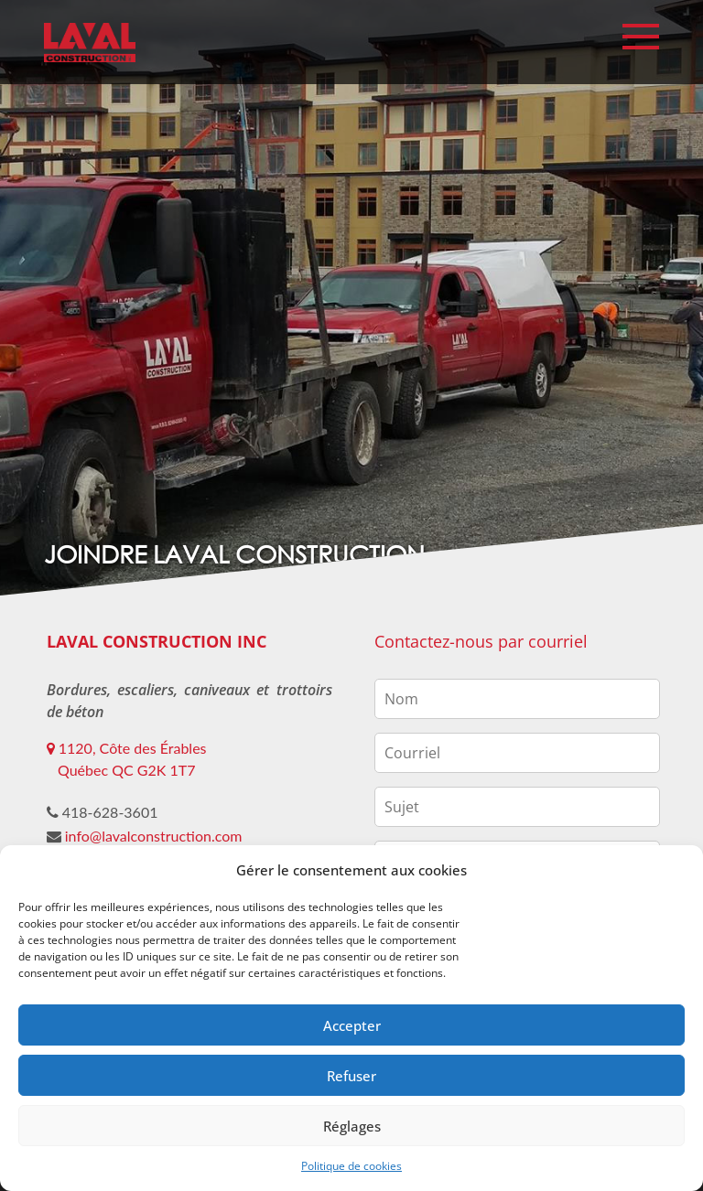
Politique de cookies (351, 1166)
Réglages (352, 1126)
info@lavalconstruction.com (154, 835)
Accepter (352, 1025)
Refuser (351, 1076)
